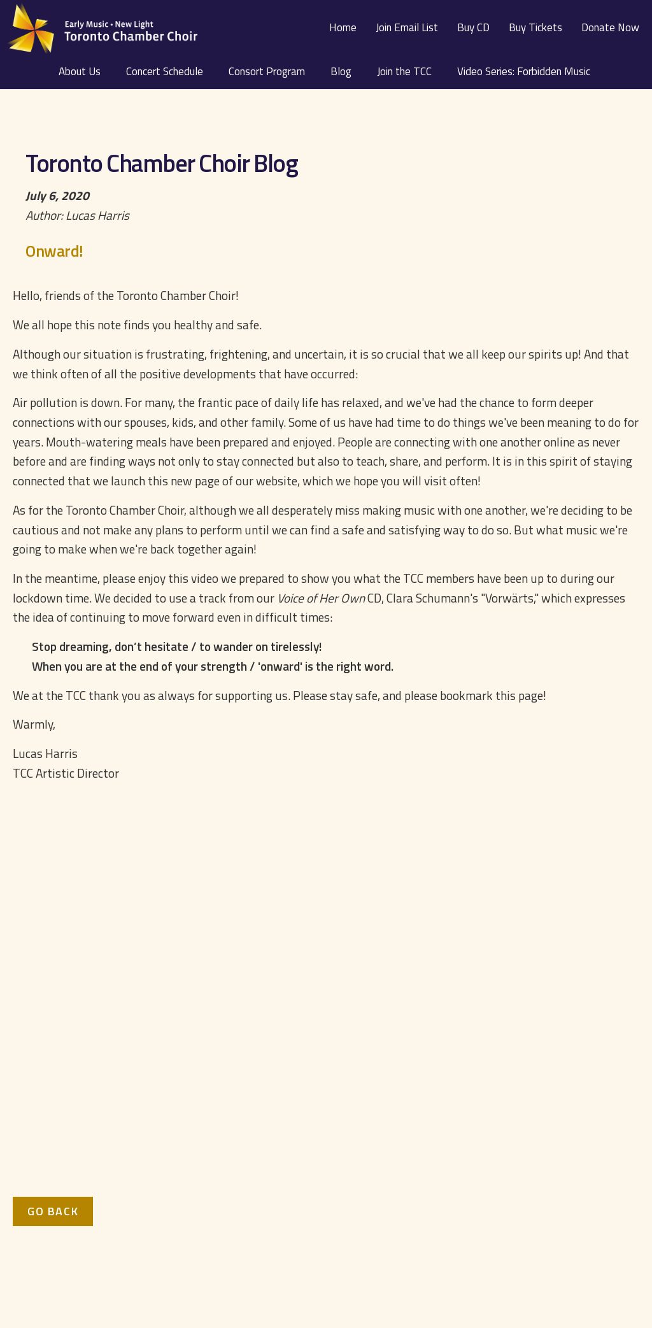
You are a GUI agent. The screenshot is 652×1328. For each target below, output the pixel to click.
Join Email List (407, 27)
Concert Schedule (164, 71)
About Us (80, 71)
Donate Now (610, 27)
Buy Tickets (535, 27)
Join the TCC (404, 71)
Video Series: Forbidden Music (523, 71)
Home (343, 27)
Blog (340, 71)
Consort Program (267, 71)
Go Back (52, 1211)
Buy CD (473, 27)
